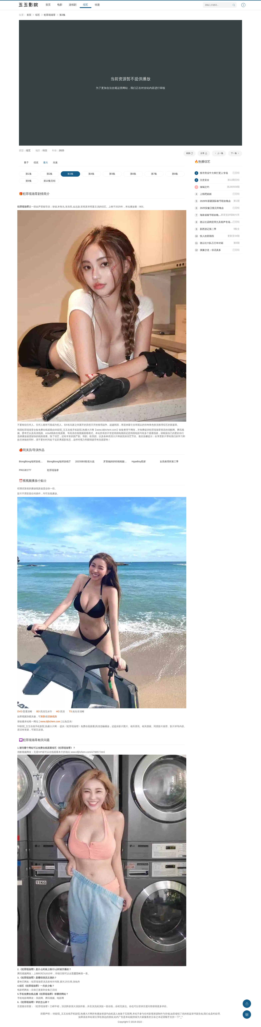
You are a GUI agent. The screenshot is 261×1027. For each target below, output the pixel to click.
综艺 (85, 4)
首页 (48, 4)
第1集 (29, 173)
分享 (203, 153)
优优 (36, 162)
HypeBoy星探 (139, 461)
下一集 (235, 153)
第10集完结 (50, 180)
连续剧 (72, 4)
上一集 (219, 153)
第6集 (133, 173)
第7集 (154, 173)
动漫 (97, 4)
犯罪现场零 (49, 15)
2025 (61, 150)
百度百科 (76, 973)
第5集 (112, 173)
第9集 (29, 180)
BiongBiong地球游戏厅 (59, 461)
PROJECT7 (25, 470)
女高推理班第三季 (169, 461)
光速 (55, 162)
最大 (45, 162)
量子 (26, 162)
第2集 (50, 173)
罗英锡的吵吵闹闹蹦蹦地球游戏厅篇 (122, 461)
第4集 (91, 173)
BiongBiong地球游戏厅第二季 (34, 461)
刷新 (189, 153)
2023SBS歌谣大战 (84, 461)
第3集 (62, 15)
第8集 (175, 173)
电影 (59, 4)
